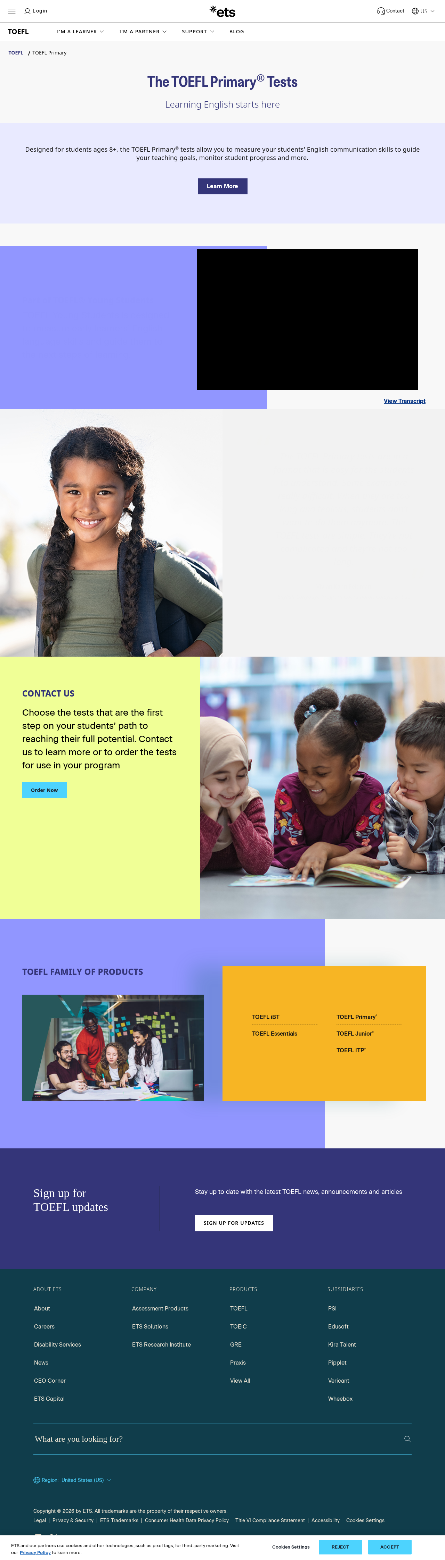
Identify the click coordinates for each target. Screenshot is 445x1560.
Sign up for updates (234, 1223)
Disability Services (57, 1344)
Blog (236, 31)
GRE (236, 1344)
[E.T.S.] (222, 11)
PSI (332, 1308)
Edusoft (338, 1326)
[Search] (408, 1439)
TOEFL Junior (355, 1033)
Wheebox (340, 1398)
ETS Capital (49, 1398)
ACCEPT (389, 1547)
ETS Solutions (150, 1326)
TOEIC (238, 1326)
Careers (44, 1326)
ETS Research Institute (161, 1344)
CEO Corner (50, 1380)
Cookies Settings (365, 1521)
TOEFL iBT (266, 1017)
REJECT (340, 1547)
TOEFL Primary (357, 1017)
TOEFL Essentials (274, 1033)
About (42, 1308)
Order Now (44, 790)
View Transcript (405, 401)
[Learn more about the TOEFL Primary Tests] (223, 186)
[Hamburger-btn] (12, 11)
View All (240, 1380)
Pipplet (337, 1362)
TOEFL (239, 1308)
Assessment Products (160, 1308)
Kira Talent (342, 1344)
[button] (81, 31)
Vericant (338, 1380)
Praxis (238, 1362)
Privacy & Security (73, 1521)
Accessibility (326, 1521)
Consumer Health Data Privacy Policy (187, 1521)
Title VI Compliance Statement (270, 1521)
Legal (39, 1521)
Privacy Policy (35, 1552)
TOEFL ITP (351, 1050)
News (41, 1362)
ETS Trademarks (119, 1521)
